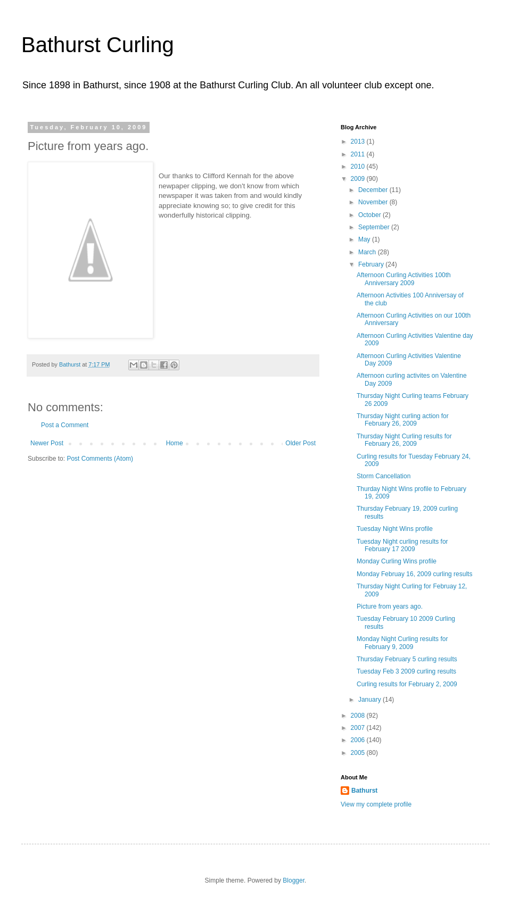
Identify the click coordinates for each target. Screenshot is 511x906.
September (374, 227)
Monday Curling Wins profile (396, 561)
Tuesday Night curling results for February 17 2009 (402, 545)
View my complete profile (376, 804)
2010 (359, 166)
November (374, 202)
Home (174, 443)
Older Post (300, 443)
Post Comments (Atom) (100, 458)
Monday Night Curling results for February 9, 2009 (402, 642)
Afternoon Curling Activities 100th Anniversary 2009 (404, 278)
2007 (359, 728)
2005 (359, 753)
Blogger (293, 880)
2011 (359, 154)
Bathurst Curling (97, 44)
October (370, 215)
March (368, 252)
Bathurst (364, 790)
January (370, 699)
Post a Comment (64, 425)
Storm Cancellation (383, 476)
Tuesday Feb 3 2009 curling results (406, 671)
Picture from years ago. (390, 606)
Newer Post (46, 443)
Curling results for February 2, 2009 (407, 684)
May (365, 239)
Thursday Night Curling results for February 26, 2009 (404, 440)
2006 (359, 740)
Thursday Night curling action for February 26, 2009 (403, 419)
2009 (359, 178)
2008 (359, 715)
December (374, 190)
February (371, 264)
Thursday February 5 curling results (407, 659)
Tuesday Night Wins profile (395, 529)
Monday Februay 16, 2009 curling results (414, 574)
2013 (359, 141)
